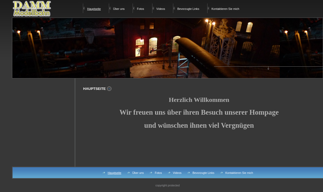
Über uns (119, 8)
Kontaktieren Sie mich (225, 8)
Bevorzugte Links (188, 8)
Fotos (140, 8)
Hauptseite (114, 172)
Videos (160, 8)
